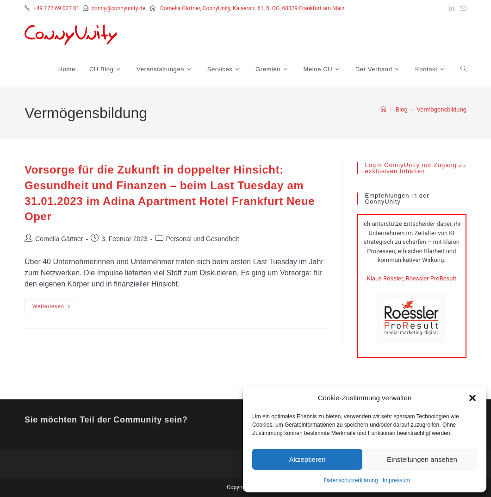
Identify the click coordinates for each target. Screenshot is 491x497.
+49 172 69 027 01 (56, 8)
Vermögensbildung (441, 109)
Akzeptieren (307, 459)
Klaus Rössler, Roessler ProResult (411, 278)
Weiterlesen (55, 304)
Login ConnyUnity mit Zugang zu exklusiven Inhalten (415, 168)
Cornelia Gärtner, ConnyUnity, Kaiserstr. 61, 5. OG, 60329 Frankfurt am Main (252, 8)
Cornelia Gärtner (59, 238)
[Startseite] (383, 109)
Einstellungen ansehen (422, 459)
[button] (472, 398)
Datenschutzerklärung (351, 480)
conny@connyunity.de (118, 8)
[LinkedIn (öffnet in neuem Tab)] (451, 8)
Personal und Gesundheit (202, 238)
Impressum (396, 480)
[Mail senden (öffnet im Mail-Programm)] (461, 8)
